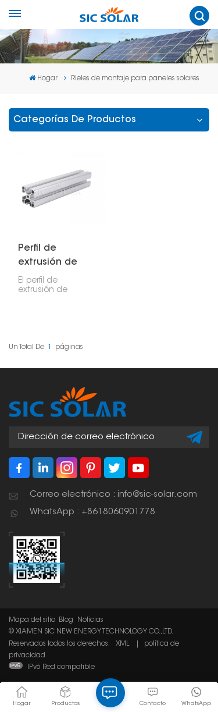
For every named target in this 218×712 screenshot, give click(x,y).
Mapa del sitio (32, 620)
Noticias (90, 620)
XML (122, 643)
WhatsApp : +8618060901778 (92, 512)
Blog (66, 620)
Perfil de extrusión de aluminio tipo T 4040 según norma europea (56, 256)
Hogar (43, 78)
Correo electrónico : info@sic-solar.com (113, 494)
